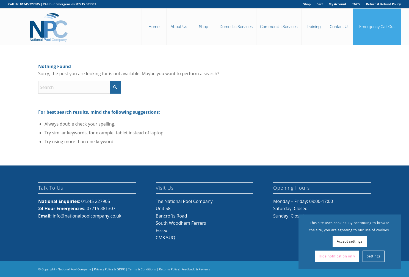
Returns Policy (169, 269)
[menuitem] (307, 4)
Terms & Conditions (142, 269)
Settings (373, 256)
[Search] (79, 87)
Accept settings (349, 241)
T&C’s (356, 4)
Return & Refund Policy (383, 4)
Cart (319, 4)
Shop (307, 4)
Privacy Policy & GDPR (109, 269)
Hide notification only (337, 256)
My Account (337, 4)
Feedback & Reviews (195, 269)
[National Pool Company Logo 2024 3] (48, 27)
